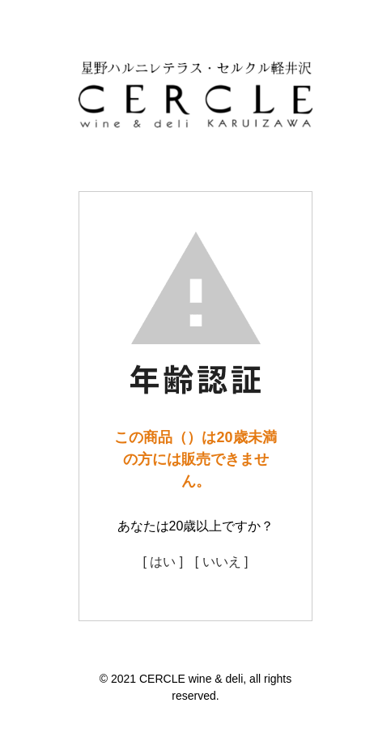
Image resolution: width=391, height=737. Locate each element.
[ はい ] (162, 562)
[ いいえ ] (222, 562)
